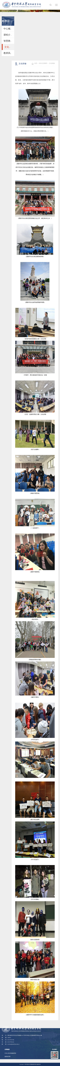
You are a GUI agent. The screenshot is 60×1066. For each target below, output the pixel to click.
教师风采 (8, 53)
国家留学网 (7, 1056)
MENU (56, 5)
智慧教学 (8, 41)
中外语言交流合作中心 (10, 1060)
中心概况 (8, 28)
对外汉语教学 (43, 63)
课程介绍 (8, 35)
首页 (35, 63)
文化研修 (9, 47)
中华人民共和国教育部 (10, 1053)
